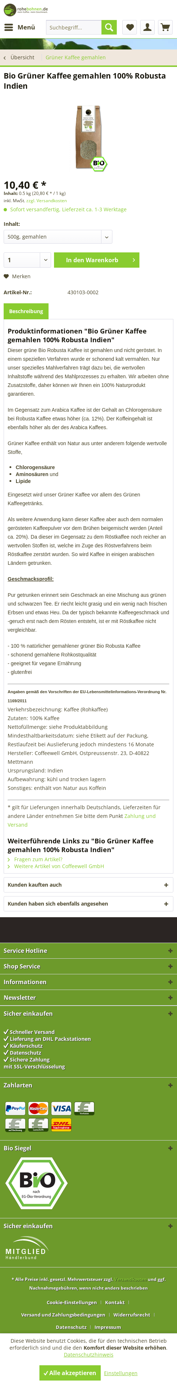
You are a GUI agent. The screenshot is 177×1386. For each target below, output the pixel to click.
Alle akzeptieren (70, 1373)
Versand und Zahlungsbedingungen (63, 1314)
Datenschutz (71, 1327)
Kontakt (115, 1302)
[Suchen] (109, 27)
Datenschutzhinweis (88, 1354)
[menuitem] (19, 27)
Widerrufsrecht (131, 1314)
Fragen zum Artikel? (35, 859)
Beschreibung (26, 311)
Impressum (108, 1327)
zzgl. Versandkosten (46, 200)
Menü (19, 26)
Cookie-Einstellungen (72, 1302)
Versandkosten (130, 1279)
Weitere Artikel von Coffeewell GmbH (56, 866)
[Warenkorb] (165, 27)
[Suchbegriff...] (81, 27)
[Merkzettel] (129, 27)
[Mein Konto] (147, 27)
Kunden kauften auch (35, 884)
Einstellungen (121, 1373)
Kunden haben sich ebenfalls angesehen (58, 903)
